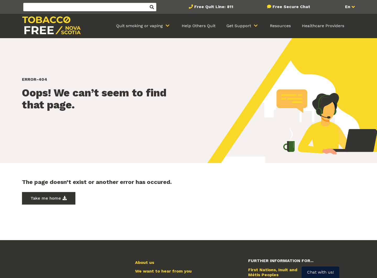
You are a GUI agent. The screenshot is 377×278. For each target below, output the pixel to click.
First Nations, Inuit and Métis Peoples (272, 272)
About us (144, 262)
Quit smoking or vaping (140, 25)
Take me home (46, 198)
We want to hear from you (163, 271)
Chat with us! (320, 272)
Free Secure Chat (291, 6)
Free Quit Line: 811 (213, 6)
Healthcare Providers (323, 25)
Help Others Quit (198, 25)
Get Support (239, 25)
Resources (280, 25)
